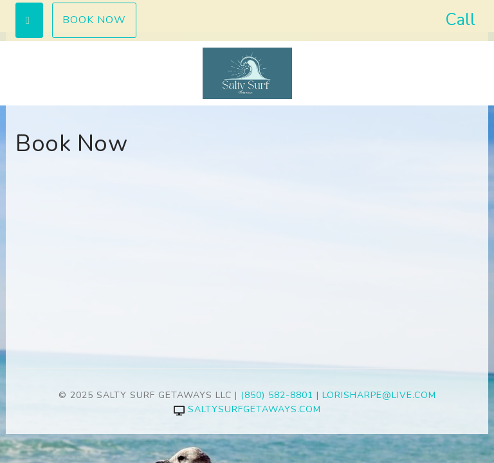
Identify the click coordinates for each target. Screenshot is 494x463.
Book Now (94, 20)
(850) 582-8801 (277, 395)
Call (460, 19)
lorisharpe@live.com (379, 395)
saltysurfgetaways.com (247, 409)
